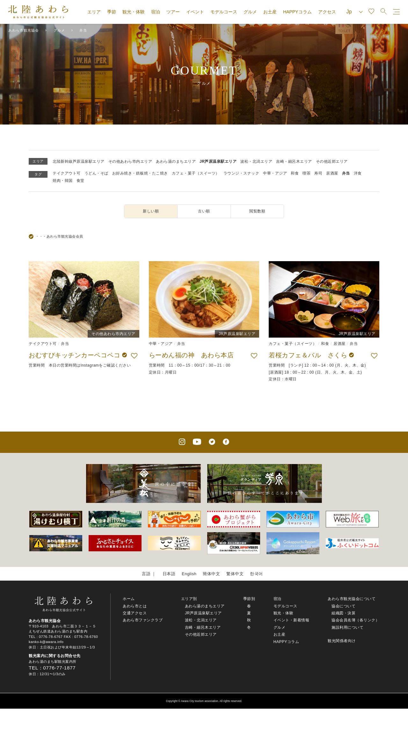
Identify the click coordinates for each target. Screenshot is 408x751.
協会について (343, 606)
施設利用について (347, 627)
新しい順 (151, 211)
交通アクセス (135, 613)
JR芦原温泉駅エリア (218, 161)
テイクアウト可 (67, 173)
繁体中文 (235, 573)
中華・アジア (275, 173)
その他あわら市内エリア (130, 161)
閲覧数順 (257, 211)
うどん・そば (96, 173)
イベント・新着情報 (291, 620)
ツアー (173, 11)
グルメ (250, 11)
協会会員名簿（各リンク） (355, 620)
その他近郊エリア (332, 161)
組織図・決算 (343, 613)
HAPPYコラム (297, 11)
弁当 (346, 173)
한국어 (256, 573)
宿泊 (155, 11)
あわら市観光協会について (351, 599)
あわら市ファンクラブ (143, 620)
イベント (195, 11)
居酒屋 (332, 173)
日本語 (169, 573)
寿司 (318, 173)
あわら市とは (135, 606)
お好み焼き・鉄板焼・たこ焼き (140, 173)
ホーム (129, 599)
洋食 (358, 173)
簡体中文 (211, 573)
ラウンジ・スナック (241, 173)
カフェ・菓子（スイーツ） (196, 173)
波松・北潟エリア (256, 161)
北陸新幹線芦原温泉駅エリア (79, 161)
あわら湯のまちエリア (176, 161)
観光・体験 (133, 11)
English (189, 573)
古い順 (204, 211)
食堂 (80, 180)
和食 (295, 173)
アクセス (327, 11)
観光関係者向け (342, 641)
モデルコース (223, 11)
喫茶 (306, 173)
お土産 (270, 11)
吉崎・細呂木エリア (294, 161)
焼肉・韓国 (63, 180)
